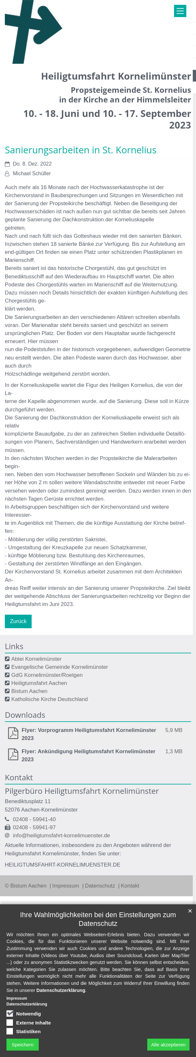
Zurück (18, 621)
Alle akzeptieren (168, 1044)
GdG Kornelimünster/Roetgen (47, 675)
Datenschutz (101, 886)
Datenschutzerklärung (60, 990)
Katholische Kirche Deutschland (49, 699)
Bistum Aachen (29, 691)
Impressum (66, 886)
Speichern (23, 1044)
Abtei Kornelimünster (36, 659)
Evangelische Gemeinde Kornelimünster (59, 667)
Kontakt (130, 886)
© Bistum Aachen (26, 886)
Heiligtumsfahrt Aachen (39, 683)
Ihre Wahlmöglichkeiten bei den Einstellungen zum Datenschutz (98, 919)
